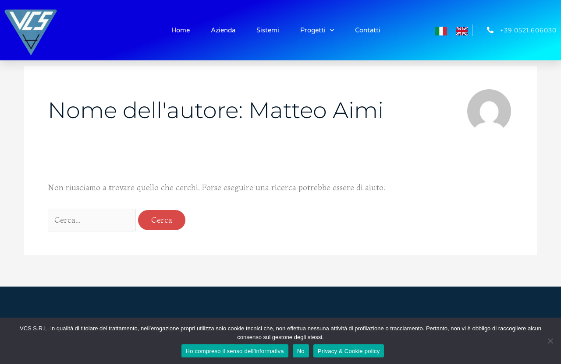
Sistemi (267, 30)
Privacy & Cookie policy (349, 351)
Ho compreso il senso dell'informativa (235, 351)
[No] (550, 340)
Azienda (223, 30)
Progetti (317, 30)
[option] (463, 30)
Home (180, 30)
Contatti (367, 30)
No (301, 351)
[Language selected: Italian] (455, 30)
